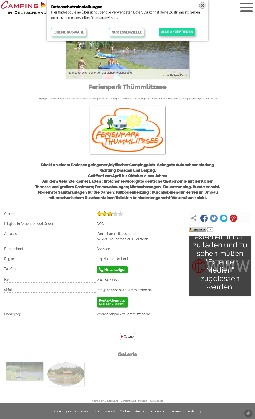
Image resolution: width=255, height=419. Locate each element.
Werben (140, 411)
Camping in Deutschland (49, 98)
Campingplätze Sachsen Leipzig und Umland (111, 98)
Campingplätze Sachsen (75, 98)
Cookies (125, 411)
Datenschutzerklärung (186, 411)
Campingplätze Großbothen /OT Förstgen (156, 98)
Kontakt (110, 411)
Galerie (129, 336)
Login (96, 411)
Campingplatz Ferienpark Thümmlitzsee (198, 98)
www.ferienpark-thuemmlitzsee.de (123, 314)
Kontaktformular (112, 302)
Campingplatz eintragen (71, 411)
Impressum (158, 411)
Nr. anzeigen (115, 270)
